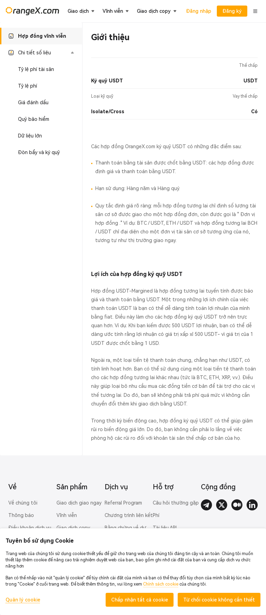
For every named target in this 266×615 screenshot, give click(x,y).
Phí (156, 515)
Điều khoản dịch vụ (29, 528)
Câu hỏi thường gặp (176, 503)
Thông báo (21, 515)
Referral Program (123, 503)
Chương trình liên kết (129, 515)
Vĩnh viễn (66, 515)
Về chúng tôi (22, 503)
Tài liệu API (165, 528)
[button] (41, 52)
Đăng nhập (198, 11)
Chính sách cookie (160, 584)
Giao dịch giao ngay (78, 503)
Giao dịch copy (73, 528)
